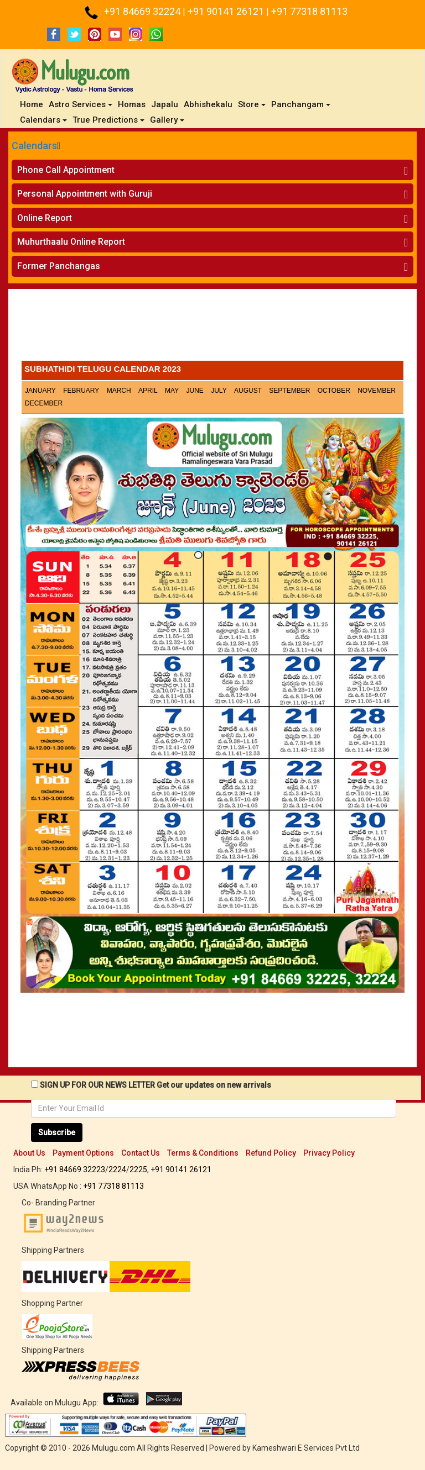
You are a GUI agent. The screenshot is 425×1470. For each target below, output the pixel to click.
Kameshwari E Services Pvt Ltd (306, 1447)
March (119, 390)
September (289, 390)
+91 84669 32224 (143, 11)
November (376, 390)
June (195, 390)
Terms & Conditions (203, 1152)
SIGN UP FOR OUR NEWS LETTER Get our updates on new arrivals (155, 1085)
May (172, 390)
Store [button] (252, 104)
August (248, 390)
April (148, 390)
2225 (138, 1169)
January (40, 390)
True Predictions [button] (108, 120)
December (44, 403)
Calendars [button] (43, 120)
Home (33, 104)
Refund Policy (271, 1152)
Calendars (34, 145)
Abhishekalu (208, 104)
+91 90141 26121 (227, 11)
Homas (132, 104)
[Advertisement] (212, 327)
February (81, 390)
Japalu (164, 104)
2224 (117, 1169)
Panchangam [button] (300, 104)
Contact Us (140, 1152)
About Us (29, 1152)
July (218, 390)
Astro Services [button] (80, 104)
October (334, 390)
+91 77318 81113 (309, 11)
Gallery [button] (167, 120)
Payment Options (83, 1152)
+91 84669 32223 (74, 1169)
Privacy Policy (329, 1152)
